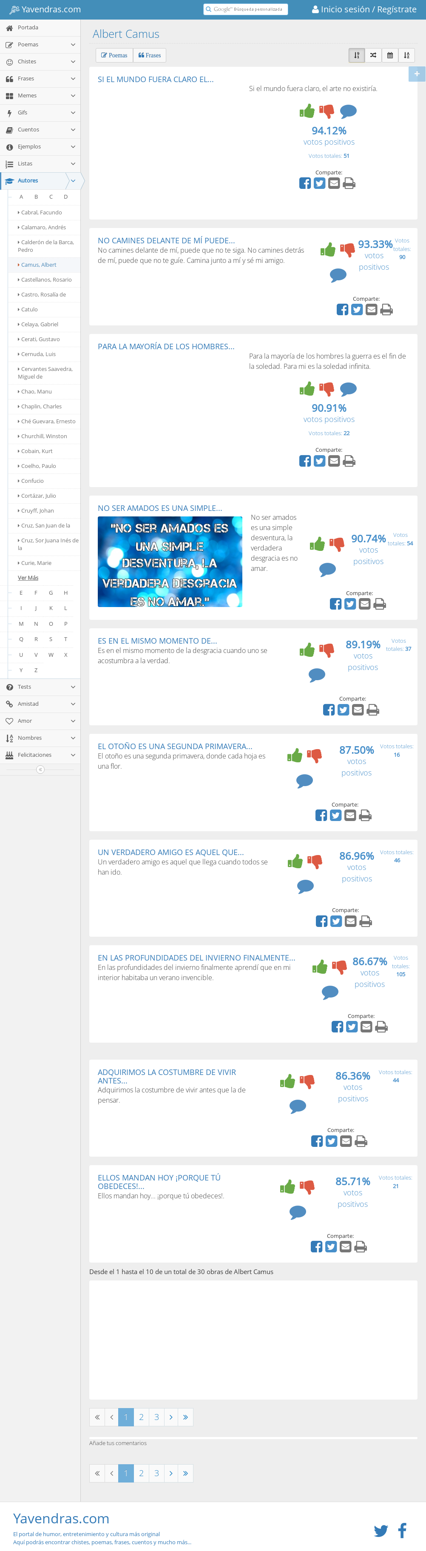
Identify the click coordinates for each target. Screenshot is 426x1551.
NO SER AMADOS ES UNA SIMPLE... (160, 508)
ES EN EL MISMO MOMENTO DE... (157, 641)
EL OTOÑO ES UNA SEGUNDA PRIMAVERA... (175, 746)
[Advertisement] (169, 147)
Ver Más (28, 578)
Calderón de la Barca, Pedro (46, 246)
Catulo (28, 309)
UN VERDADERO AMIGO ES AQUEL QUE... (171, 852)
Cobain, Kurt (35, 451)
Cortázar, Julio (37, 495)
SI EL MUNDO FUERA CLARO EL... (156, 79)
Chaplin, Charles (40, 406)
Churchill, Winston (42, 436)
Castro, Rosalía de (42, 294)
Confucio (31, 481)
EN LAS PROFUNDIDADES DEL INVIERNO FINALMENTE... (196, 957)
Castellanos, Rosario (45, 279)
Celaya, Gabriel (38, 324)
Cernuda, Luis (37, 354)
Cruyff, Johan (36, 510)
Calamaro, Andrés (42, 227)
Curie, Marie (34, 563)
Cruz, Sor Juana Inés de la (48, 544)
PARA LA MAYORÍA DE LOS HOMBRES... (166, 346)
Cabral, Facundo (40, 212)
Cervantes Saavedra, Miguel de (45, 372)
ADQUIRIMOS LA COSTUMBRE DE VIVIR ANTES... (167, 1076)
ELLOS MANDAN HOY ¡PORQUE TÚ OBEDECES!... (159, 1181)
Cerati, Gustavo (39, 339)
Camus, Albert (37, 264)
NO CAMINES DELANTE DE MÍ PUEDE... (166, 240)
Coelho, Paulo (37, 466)
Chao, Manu (35, 391)
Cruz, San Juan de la (44, 525)
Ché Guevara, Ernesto (47, 421)
